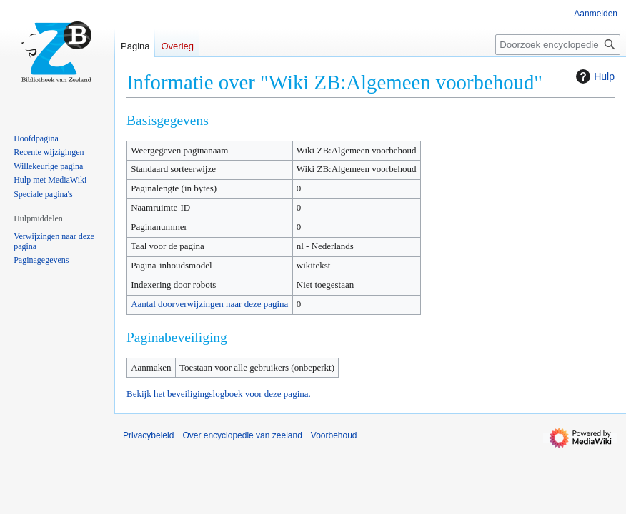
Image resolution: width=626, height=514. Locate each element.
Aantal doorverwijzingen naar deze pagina (209, 303)
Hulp (593, 76)
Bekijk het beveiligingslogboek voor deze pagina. (218, 393)
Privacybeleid (148, 435)
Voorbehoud (334, 435)
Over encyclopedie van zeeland (242, 435)
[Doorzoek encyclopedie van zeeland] (557, 44)
